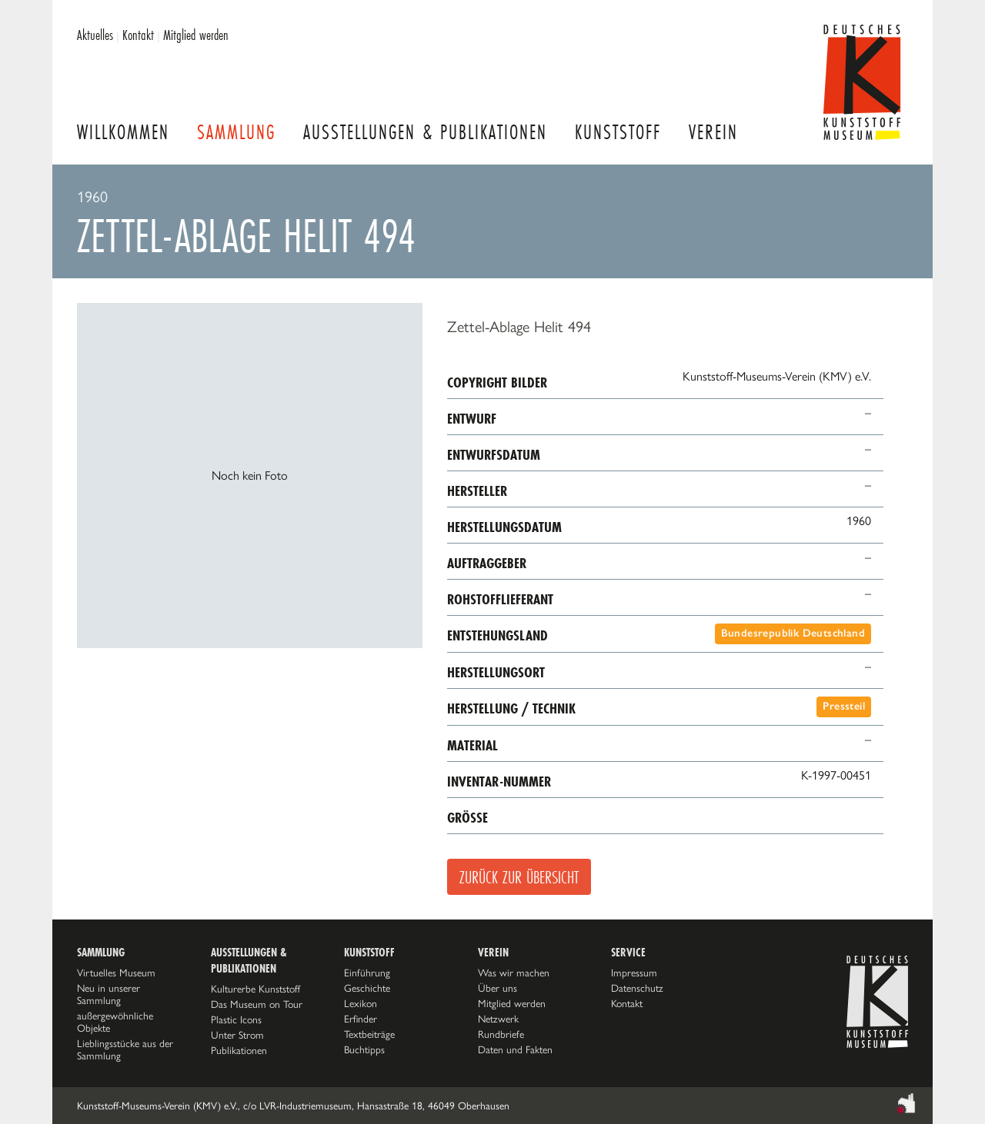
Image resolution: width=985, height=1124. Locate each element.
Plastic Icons (236, 1019)
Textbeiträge (369, 1034)
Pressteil (844, 706)
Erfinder (360, 1019)
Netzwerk (498, 1019)
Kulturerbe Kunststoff (255, 989)
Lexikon (360, 1003)
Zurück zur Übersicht (519, 877)
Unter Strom (237, 1035)
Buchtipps (364, 1049)
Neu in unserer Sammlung (108, 994)
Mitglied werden (196, 35)
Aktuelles (95, 35)
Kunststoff (618, 131)
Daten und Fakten (515, 1049)
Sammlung (236, 131)
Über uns (497, 988)
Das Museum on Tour (256, 1004)
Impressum (634, 972)
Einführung (367, 972)
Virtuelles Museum (116, 972)
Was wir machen (513, 972)
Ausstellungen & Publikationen (425, 131)
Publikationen (239, 1050)
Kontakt (138, 35)
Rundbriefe (501, 1034)
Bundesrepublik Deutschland (793, 633)
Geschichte (367, 988)
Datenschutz (637, 988)
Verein (713, 131)
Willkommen (123, 131)
